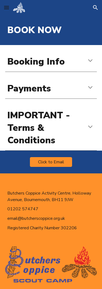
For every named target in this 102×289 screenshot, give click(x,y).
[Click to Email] (51, 162)
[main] (51, 30)
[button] (6, 7)
